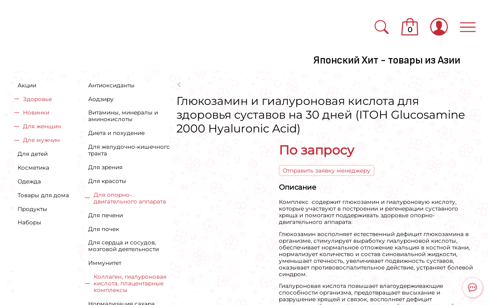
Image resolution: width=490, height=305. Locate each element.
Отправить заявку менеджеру (326, 170)
